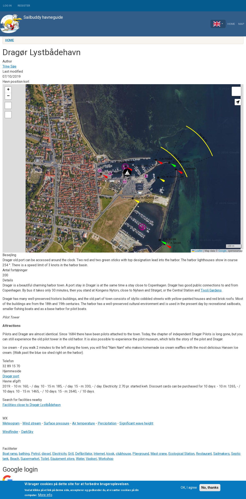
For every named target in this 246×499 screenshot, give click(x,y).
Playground (140, 454)
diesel (46, 454)
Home (231, 23)
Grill (71, 454)
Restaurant (204, 454)
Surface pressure (56, 423)
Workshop (105, 459)
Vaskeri (91, 459)
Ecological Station (181, 454)
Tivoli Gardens (211, 290)
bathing (24, 454)
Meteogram (11, 423)
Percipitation (107, 423)
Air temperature (83, 423)
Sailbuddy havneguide (31, 24)
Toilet (45, 459)
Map (241, 23)
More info (45, 495)
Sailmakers (221, 454)
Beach (14, 459)
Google (222, 250)
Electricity (59, 454)
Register (24, 5)
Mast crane (158, 454)
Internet (99, 454)
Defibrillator (83, 454)
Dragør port (11, 376)
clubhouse (123, 454)
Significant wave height (136, 423)
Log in (7, 5)
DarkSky (27, 432)
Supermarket (30, 459)
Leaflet (197, 250)
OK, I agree (189, 488)
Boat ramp (10, 454)
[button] (127, 172)
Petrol (35, 454)
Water (80, 459)
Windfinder (10, 432)
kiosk (110, 454)
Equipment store (62, 459)
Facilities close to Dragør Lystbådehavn (32, 405)
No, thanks (210, 487)
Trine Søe (9, 66)
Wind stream (31, 423)
